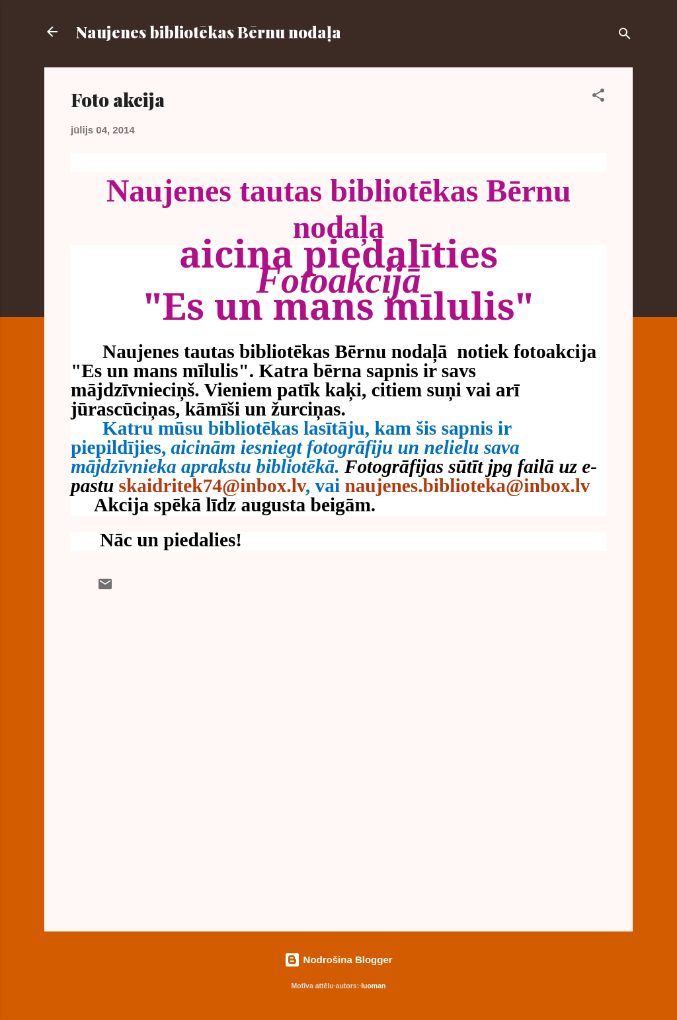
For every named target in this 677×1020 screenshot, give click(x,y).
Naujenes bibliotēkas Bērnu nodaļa (208, 31)
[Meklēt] (625, 36)
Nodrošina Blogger (338, 959)
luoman (373, 986)
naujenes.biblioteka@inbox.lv (467, 485)
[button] (598, 97)
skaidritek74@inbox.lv (212, 485)
